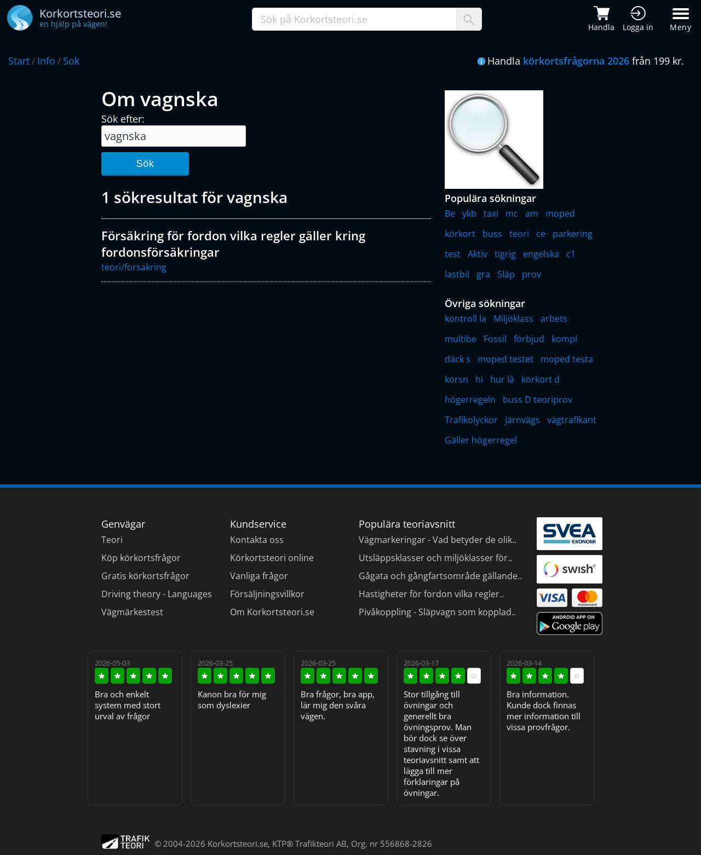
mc (511, 213)
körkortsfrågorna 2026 (576, 60)
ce (540, 234)
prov (531, 274)
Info (46, 60)
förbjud (529, 339)
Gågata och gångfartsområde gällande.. (440, 576)
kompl (564, 339)
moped (560, 213)
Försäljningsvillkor (267, 594)
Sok (71, 60)
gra (483, 274)
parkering (573, 234)
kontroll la (465, 319)
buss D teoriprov (537, 400)
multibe (460, 339)
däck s (457, 359)
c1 (571, 254)
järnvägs (522, 420)
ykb (469, 213)
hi (479, 379)
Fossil (495, 339)
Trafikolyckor (471, 420)
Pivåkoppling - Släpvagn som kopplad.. (437, 612)
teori (519, 234)
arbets (554, 319)
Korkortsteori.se (238, 843)
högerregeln (470, 400)
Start (19, 60)
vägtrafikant (571, 420)
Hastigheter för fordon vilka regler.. (431, 594)
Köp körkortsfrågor (141, 558)
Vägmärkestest (132, 612)
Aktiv (477, 254)
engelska (541, 254)
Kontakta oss (257, 540)
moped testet (505, 359)
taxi (491, 213)
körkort (460, 234)
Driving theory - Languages (156, 594)
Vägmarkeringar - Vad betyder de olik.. (437, 540)
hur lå (502, 379)
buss (492, 234)
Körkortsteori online (272, 558)
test (453, 254)
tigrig (505, 254)
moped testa (567, 359)
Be (450, 213)
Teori (112, 540)
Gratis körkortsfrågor (145, 576)
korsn (456, 379)
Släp (506, 274)
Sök (145, 163)
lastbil (457, 274)
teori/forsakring (133, 267)
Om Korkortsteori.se (272, 612)
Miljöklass (513, 319)
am (531, 213)
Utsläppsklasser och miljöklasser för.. (435, 558)
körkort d (540, 379)
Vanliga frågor (259, 576)
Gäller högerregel (481, 440)
